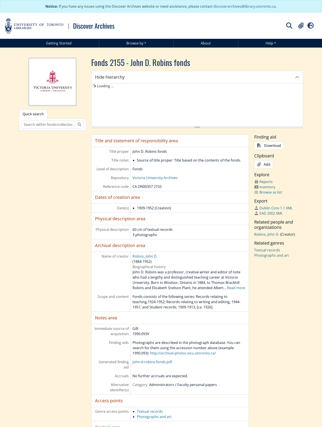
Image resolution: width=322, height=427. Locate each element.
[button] (301, 25)
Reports (263, 181)
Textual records (150, 411)
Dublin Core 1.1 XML (273, 208)
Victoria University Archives (155, 177)
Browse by (134, 43)
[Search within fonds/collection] (48, 124)
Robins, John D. (144, 256)
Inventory (264, 187)
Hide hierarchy (110, 77)
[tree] (197, 105)
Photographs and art (154, 416)
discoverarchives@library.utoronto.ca (244, 6)
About (206, 43)
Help (269, 43)
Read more (236, 287)
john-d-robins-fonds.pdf (152, 361)
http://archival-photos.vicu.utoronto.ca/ (183, 353)
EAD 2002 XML (268, 213)
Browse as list (268, 192)
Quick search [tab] (33, 114)
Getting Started (59, 43)
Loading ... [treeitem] (105, 86)
